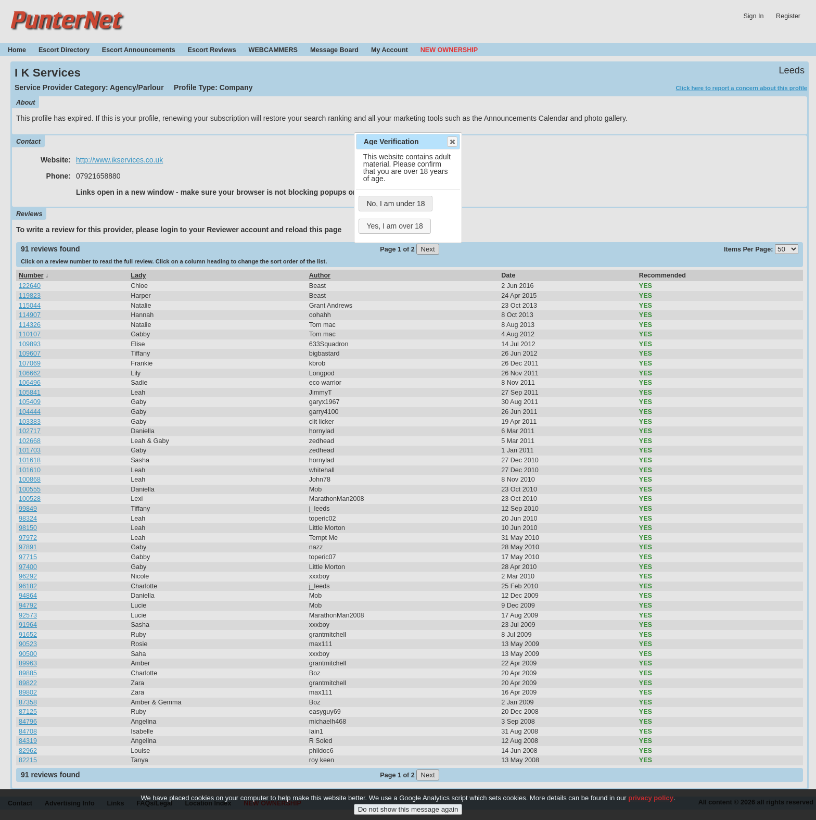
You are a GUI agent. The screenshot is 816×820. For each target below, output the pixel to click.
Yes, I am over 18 (394, 226)
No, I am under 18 (395, 203)
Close (451, 141)
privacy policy (650, 800)
